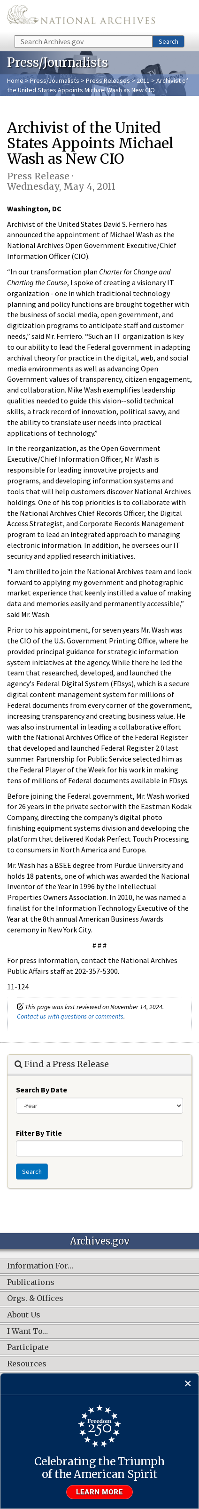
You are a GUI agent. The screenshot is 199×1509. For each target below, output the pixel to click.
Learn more (99, 1492)
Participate (28, 1347)
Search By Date (41, 1089)
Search (168, 41)
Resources (26, 1364)
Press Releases (108, 80)
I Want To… (27, 1331)
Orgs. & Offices (35, 1298)
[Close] (188, 1384)
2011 (143, 80)
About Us (23, 1315)
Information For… (40, 1266)
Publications (30, 1282)
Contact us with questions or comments (70, 1016)
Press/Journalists (54, 80)
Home (15, 80)
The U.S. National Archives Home (81, 17)
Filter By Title (39, 1133)
